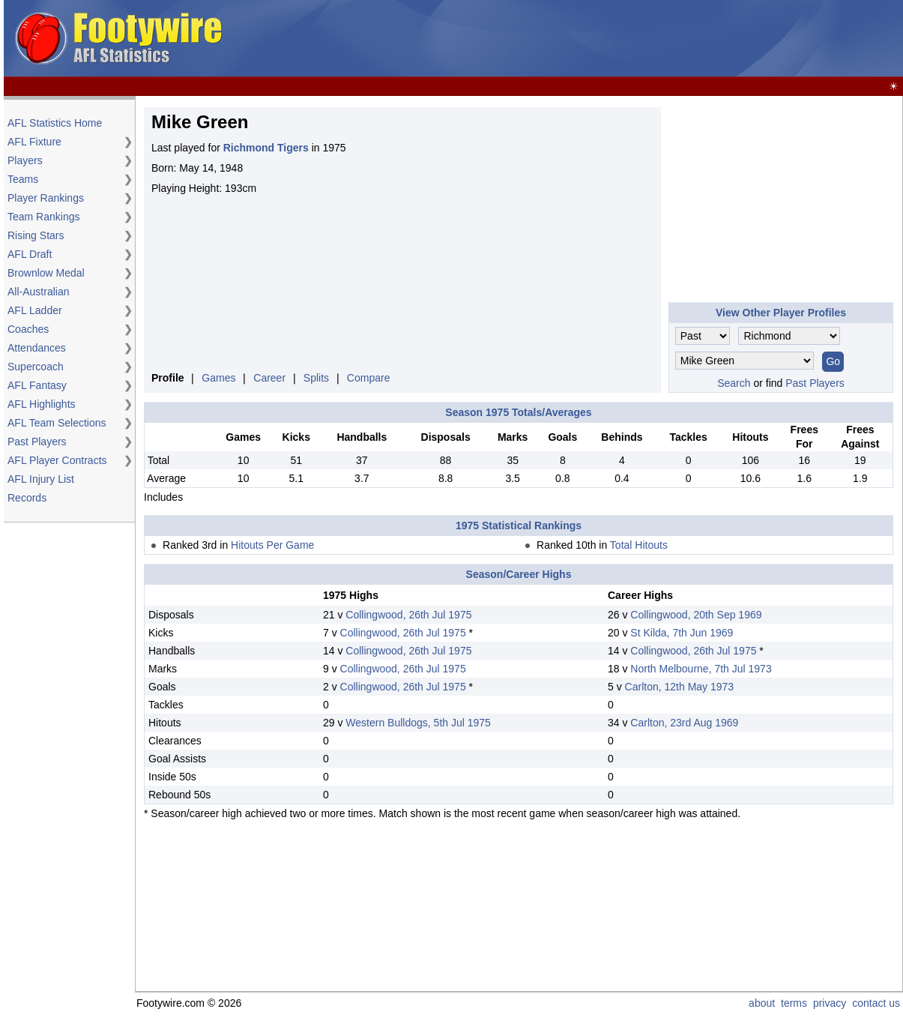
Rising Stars (35, 235)
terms (794, 1003)
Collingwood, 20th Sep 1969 (695, 615)
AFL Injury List (40, 479)
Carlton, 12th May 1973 (679, 687)
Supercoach (35, 367)
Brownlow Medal (46, 273)
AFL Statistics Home (54, 123)
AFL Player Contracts (57, 460)
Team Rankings (43, 217)
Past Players (37, 442)
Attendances (36, 348)
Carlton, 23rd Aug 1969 (684, 723)
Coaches (28, 329)
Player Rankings (45, 198)
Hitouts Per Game (272, 545)
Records (26, 498)
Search (733, 383)
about (762, 1003)
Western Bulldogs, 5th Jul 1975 (418, 723)
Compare (368, 378)
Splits (316, 378)
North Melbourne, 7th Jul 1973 (700, 669)
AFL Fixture (34, 142)
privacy (829, 1003)
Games (218, 378)
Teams (22, 179)
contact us (876, 1003)
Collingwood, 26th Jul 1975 (408, 615)
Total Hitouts (639, 545)
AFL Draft (29, 254)
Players (25, 160)
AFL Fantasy (37, 385)
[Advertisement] (67, 757)
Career (269, 378)
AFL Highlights (41, 404)
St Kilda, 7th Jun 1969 (681, 633)
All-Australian (38, 292)
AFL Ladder (34, 310)
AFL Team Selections (56, 423)
